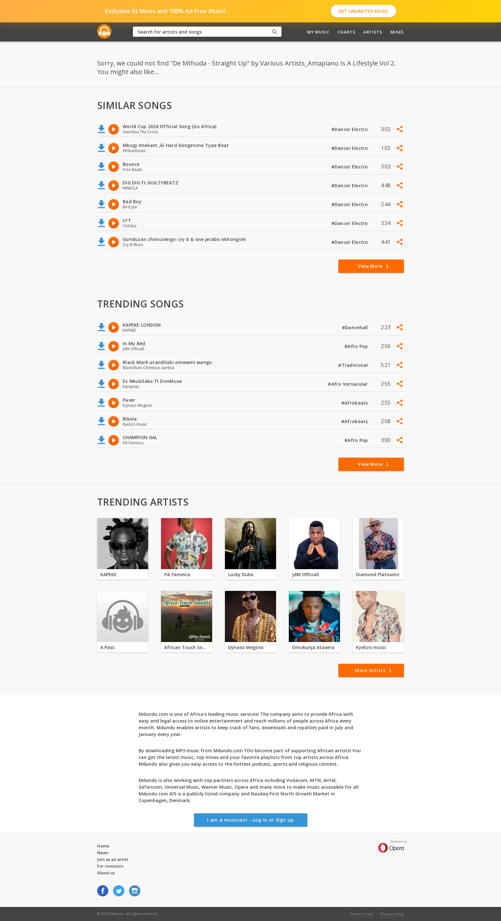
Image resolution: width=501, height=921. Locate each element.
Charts (346, 32)
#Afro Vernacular (348, 384)
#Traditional (353, 365)
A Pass (107, 647)
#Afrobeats (355, 403)
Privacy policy (392, 913)
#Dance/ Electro (350, 129)
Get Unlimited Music (363, 11)
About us (106, 873)
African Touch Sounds (186, 647)
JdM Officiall (305, 574)
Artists (372, 32)
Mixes (397, 32)
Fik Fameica (177, 574)
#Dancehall (355, 327)
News (102, 852)
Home (103, 846)
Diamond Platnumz (377, 574)
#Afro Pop (356, 346)
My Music (318, 32)
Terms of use (361, 913)
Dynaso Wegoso (246, 647)
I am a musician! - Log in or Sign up (250, 820)
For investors (110, 866)
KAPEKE (108, 574)
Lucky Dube (240, 574)
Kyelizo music (371, 647)
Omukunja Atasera (313, 647)
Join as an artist (112, 859)
